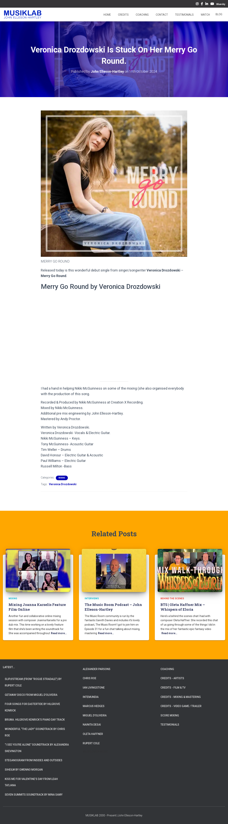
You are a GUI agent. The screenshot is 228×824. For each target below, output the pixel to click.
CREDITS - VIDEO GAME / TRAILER (181, 706)
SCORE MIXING (170, 715)
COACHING (167, 669)
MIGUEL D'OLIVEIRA (95, 715)
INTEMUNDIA (91, 696)
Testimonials (184, 14)
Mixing (62, 478)
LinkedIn (206, 4)
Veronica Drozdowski (62, 484)
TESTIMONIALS (170, 724)
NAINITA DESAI (92, 724)
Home (107, 14)
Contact (161, 14)
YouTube (212, 4)
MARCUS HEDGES (93, 706)
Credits (123, 14)
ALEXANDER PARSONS (96, 669)
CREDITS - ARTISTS (172, 678)
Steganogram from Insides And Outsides (33, 760)
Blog (219, 14)
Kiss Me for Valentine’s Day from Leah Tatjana (31, 782)
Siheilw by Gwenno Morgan (24, 769)
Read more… (59, 633)
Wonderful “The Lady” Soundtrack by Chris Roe (35, 732)
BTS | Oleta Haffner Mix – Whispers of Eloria (183, 607)
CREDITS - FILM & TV (173, 687)
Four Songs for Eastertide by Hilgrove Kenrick (32, 707)
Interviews (92, 598)
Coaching (142, 14)
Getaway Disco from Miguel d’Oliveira (31, 694)
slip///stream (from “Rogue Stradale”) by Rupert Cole (33, 682)
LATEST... (9, 667)
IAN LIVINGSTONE (94, 687)
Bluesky (220, 4)
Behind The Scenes (172, 598)
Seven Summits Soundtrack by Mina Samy (34, 794)
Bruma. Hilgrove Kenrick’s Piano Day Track (35, 719)
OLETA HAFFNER (93, 733)
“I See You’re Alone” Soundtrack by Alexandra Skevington (37, 748)
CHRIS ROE (89, 678)
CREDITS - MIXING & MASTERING (181, 696)
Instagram (197, 4)
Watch (205, 14)
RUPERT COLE (91, 743)
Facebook (202, 4)
